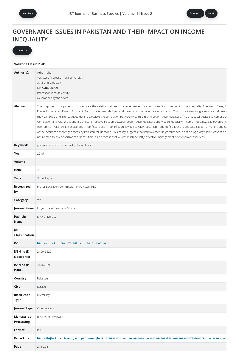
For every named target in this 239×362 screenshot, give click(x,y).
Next (211, 13)
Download (22, 50)
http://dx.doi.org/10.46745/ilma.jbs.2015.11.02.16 (71, 243)
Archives (27, 13)
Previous (195, 13)
